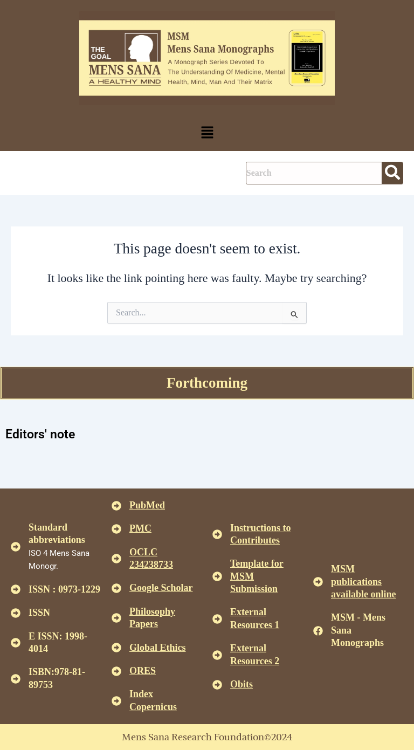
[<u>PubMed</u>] (116, 506)
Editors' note (40, 434)
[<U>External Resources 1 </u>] (217, 619)
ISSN (39, 612)
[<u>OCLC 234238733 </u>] (116, 558)
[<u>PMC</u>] (116, 529)
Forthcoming (207, 383)
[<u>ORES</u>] (116, 671)
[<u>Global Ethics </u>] (116, 647)
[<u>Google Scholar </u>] (116, 588)
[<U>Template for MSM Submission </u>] (217, 576)
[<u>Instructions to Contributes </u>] (217, 534)
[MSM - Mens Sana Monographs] (318, 631)
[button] (207, 133)
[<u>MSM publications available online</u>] (318, 582)
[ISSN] (15, 613)
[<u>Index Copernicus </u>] (116, 701)
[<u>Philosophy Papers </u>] (116, 618)
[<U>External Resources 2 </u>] (217, 655)
